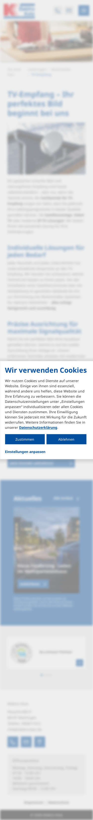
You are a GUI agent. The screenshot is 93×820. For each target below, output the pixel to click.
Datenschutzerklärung (38, 427)
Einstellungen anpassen (25, 451)
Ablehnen (66, 439)
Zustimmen (24, 439)
